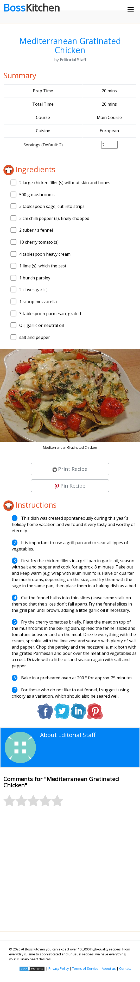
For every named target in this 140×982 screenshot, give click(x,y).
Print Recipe (70, 468)
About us (109, 968)
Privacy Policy (58, 968)
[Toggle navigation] (130, 9)
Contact (125, 968)
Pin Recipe (70, 485)
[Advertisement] (70, 874)
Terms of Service (85, 968)
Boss (31, 7)
